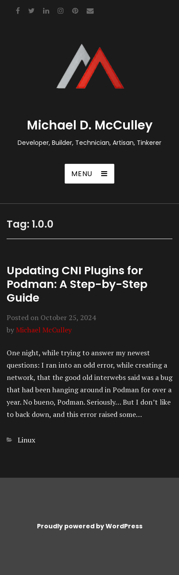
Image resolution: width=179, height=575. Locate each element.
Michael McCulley (44, 330)
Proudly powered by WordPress (89, 526)
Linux (26, 440)
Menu (81, 174)
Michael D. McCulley (90, 125)
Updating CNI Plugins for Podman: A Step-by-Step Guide (77, 284)
